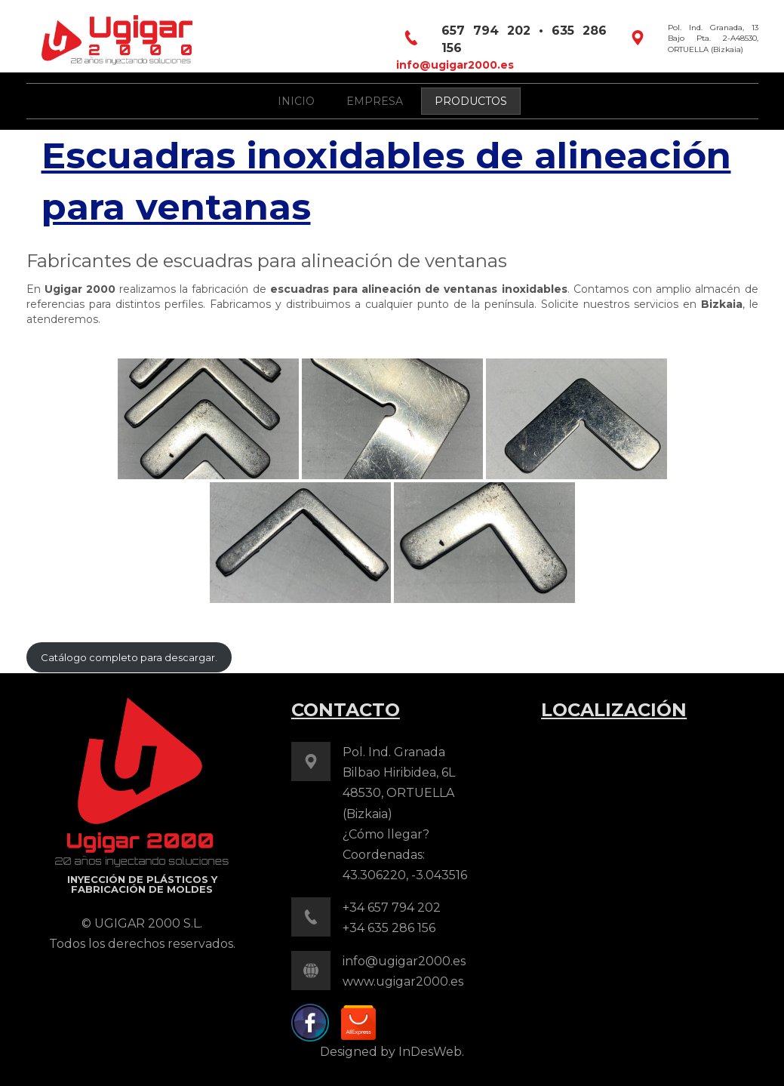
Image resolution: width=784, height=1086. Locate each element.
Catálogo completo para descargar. (129, 657)
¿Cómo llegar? (386, 834)
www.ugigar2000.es (403, 981)
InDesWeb (430, 1051)
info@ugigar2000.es (455, 65)
